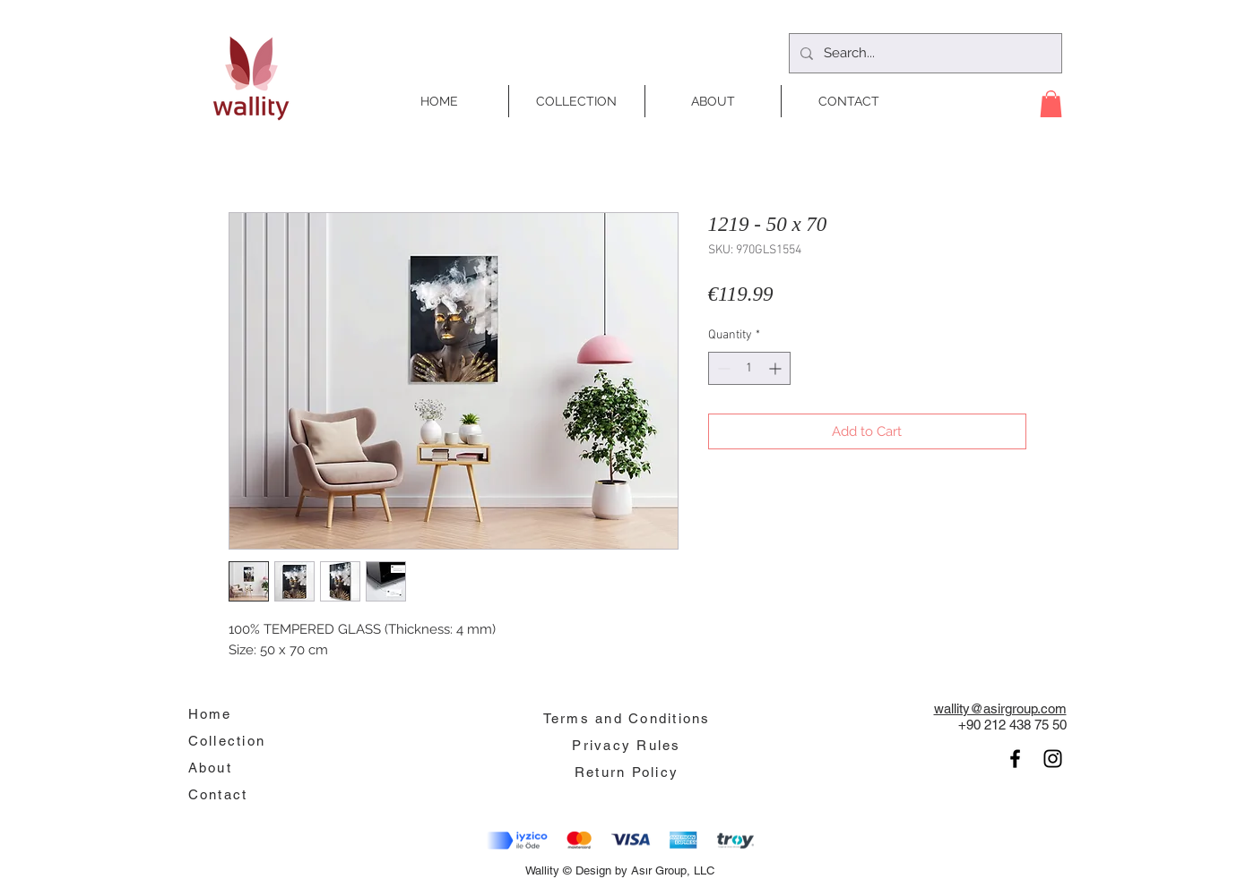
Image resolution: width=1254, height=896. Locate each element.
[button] (1051, 103)
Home (210, 713)
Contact (218, 794)
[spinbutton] (749, 368)
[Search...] (924, 53)
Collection (227, 740)
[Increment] (776, 368)
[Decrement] (722, 368)
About (210, 767)
